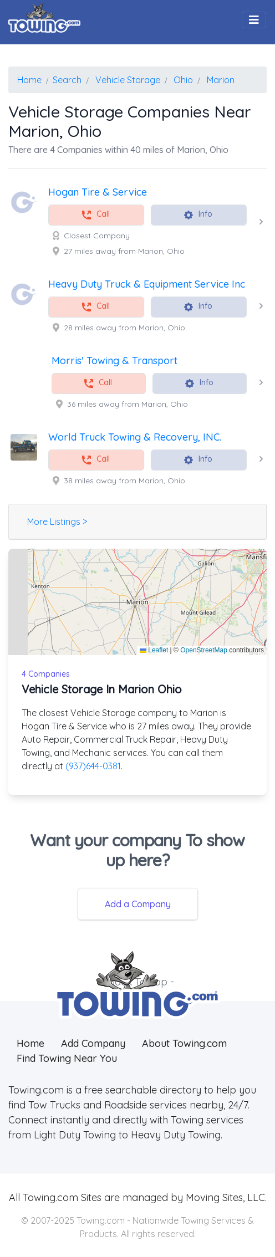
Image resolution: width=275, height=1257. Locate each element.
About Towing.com (184, 1043)
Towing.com (49, 1197)
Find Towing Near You (67, 1058)
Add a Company (138, 903)
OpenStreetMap (203, 650)
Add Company (93, 1043)
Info (197, 215)
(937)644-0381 (93, 765)
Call (95, 215)
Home (30, 1043)
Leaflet (154, 650)
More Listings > (57, 521)
